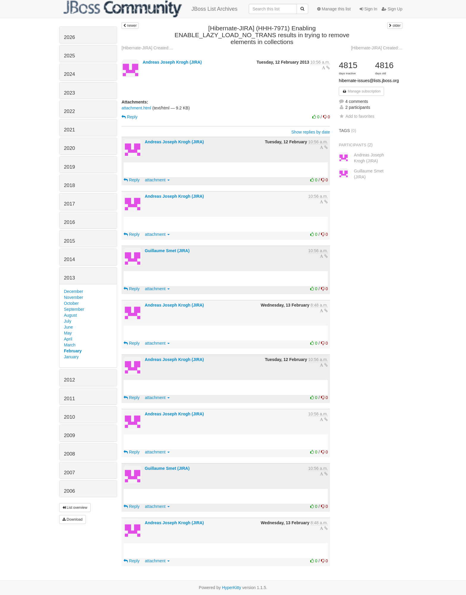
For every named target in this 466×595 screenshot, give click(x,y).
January (71, 356)
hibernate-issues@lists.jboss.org (369, 80)
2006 (69, 491)
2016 (69, 222)
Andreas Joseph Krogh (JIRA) (172, 62)
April (68, 339)
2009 (69, 435)
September (74, 309)
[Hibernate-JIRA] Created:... (147, 47)
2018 (69, 185)
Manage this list (334, 9)
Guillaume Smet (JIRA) (167, 250)
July (67, 321)
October (71, 303)
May (68, 333)
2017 (69, 204)
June (68, 327)
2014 (69, 259)
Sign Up (392, 9)
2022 (69, 111)
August (70, 315)
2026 (69, 37)
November (73, 297)
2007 (69, 472)
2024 (69, 74)
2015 (69, 241)
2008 (69, 454)
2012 (69, 380)
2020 (69, 148)
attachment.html (136, 108)
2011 (69, 398)
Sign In (368, 9)
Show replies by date (310, 132)
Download (72, 519)
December (73, 291)
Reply (130, 116)
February (73, 350)
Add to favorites (356, 116)
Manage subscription (361, 91)
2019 (69, 167)
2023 (69, 93)
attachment (157, 180)
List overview (74, 507)
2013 (69, 278)
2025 (69, 56)
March (69, 345)
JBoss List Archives (150, 8)
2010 (69, 417)
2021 (69, 130)
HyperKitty (231, 587)
